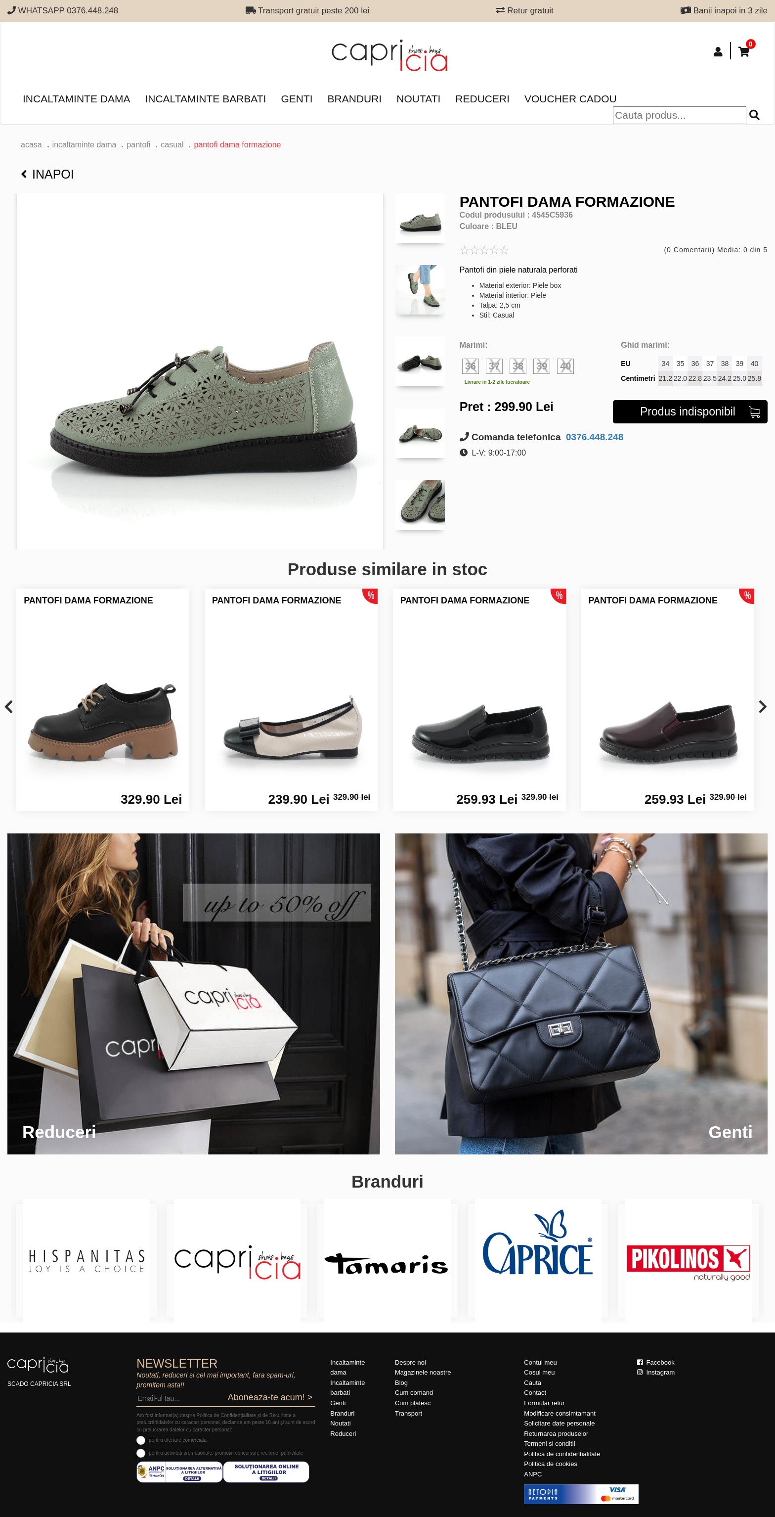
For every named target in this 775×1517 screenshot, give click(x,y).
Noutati (418, 98)
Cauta (532, 1382)
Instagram (656, 1372)
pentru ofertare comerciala (178, 1440)
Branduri (355, 98)
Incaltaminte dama (76, 98)
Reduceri (482, 98)
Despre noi (410, 1362)
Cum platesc (413, 1403)
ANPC (533, 1474)
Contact (535, 1392)
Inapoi (47, 174)
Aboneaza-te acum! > (270, 1397)
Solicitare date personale (559, 1423)
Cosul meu (539, 1372)
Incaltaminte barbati (205, 98)
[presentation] (8, 707)
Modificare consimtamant (560, 1413)
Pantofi (138, 144)
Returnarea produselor (556, 1433)
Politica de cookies (550, 1464)
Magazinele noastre (423, 1372)
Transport (408, 1413)
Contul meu (540, 1362)
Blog (401, 1382)
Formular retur (544, 1403)
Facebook (656, 1362)
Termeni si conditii (549, 1443)
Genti (296, 98)
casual (172, 144)
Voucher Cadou (570, 98)
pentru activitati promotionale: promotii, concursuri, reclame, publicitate (226, 1453)
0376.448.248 (593, 437)
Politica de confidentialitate (562, 1454)
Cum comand (414, 1392)
